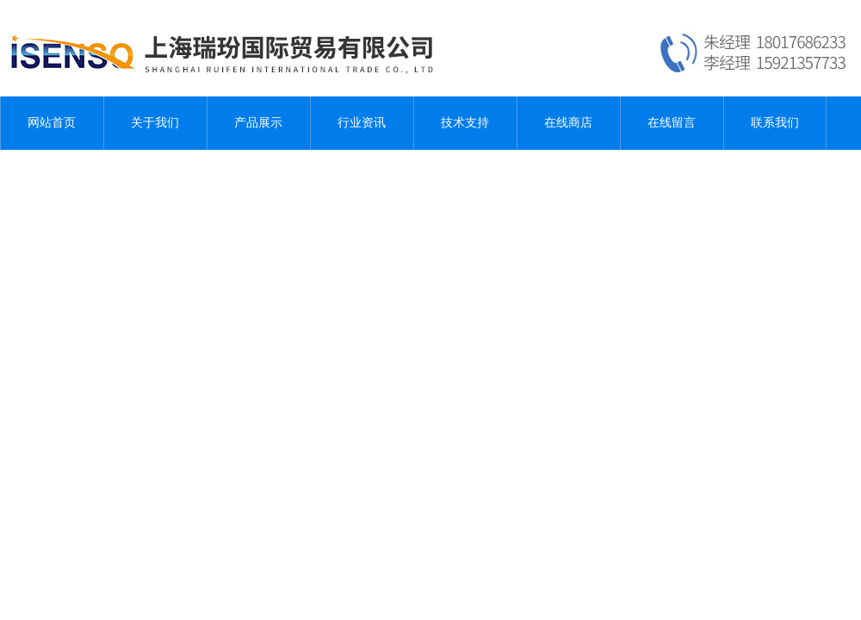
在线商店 (568, 122)
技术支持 (465, 122)
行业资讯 (362, 122)
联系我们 (775, 122)
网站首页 (52, 122)
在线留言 (671, 122)
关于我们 (155, 122)
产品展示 (258, 122)
